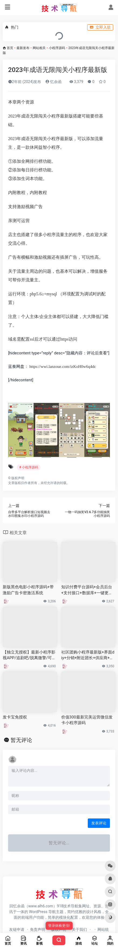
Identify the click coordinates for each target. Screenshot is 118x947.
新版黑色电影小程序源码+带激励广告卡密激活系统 (28, 590)
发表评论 (98, 823)
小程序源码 (57, 48)
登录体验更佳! (59, 926)
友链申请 (16, 929)
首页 (10, 48)
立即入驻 (100, 27)
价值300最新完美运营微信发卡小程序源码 (87, 720)
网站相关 (39, 48)
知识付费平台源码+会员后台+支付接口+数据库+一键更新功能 (87, 590)
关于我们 (79, 929)
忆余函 (53, 82)
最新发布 (22, 48)
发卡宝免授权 (15, 717)
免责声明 (37, 929)
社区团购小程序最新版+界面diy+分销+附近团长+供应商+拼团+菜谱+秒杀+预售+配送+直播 (87, 655)
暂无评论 (21, 740)
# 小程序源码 (28, 467)
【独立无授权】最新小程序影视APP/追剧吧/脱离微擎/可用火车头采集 (29, 655)
